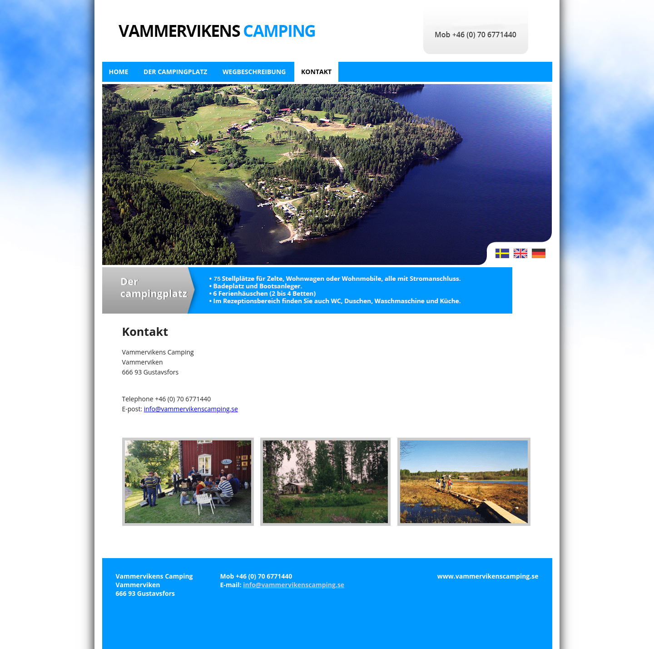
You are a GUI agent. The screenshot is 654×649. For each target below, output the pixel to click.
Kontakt (316, 71)
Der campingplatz (175, 71)
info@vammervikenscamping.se (191, 408)
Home (119, 71)
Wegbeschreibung (254, 71)
